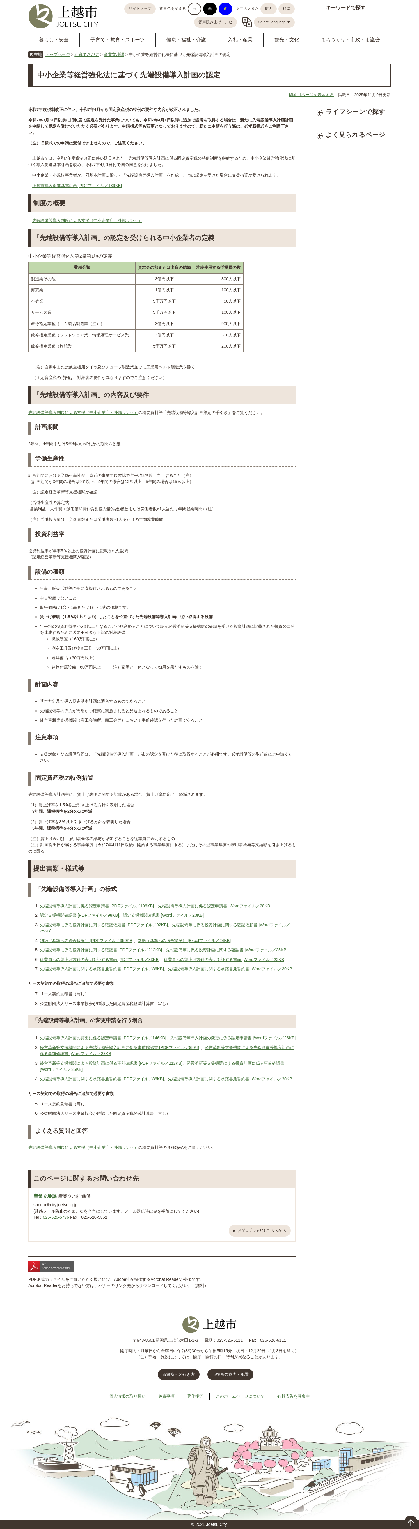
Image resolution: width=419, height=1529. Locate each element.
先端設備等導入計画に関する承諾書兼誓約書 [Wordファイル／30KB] (230, 969)
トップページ (57, 54)
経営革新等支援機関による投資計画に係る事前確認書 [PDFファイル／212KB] (111, 1063)
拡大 (268, 9)
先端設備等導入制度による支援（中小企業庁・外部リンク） (87, 220)
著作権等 (195, 1396)
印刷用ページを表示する (311, 94)
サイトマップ (140, 9)
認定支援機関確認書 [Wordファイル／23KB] (163, 915)
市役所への (178, 1374)
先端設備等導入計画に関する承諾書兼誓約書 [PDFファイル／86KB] (102, 969)
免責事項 (166, 1396)
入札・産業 (240, 40)
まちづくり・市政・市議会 (350, 40)
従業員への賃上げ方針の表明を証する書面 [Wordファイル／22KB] (224, 959)
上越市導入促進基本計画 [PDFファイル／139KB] (77, 185)
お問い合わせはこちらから (261, 1230)
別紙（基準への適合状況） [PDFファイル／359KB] (87, 940)
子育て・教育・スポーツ (117, 40)
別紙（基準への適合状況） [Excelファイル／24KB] (184, 940)
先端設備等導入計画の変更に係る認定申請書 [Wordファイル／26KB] (233, 1038)
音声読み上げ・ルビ (215, 22)
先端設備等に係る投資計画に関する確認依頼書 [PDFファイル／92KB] (104, 925)
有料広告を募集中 (293, 1396)
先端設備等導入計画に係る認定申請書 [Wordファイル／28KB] (214, 906)
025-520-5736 (56, 1217)
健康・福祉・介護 (186, 40)
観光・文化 (286, 40)
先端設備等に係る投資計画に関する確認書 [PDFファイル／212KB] (101, 950)
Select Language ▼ (274, 22)
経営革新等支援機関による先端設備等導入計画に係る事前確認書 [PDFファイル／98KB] (120, 1047)
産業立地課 (114, 54)
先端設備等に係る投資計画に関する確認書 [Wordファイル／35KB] (226, 950)
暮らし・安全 (54, 40)
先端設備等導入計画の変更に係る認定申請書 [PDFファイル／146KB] (103, 1038)
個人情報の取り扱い (127, 1396)
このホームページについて (240, 1396)
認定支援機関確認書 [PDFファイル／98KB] (79, 915)
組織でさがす (86, 54)
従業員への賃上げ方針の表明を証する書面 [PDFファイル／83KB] (100, 959)
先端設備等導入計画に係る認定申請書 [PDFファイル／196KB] (97, 906)
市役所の (230, 1374)
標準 (286, 9)
